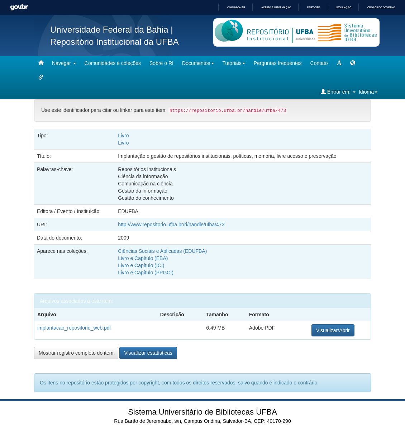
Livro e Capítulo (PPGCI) (145, 272)
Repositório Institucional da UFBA (114, 42)
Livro (123, 135)
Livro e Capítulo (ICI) (141, 265)
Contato (319, 63)
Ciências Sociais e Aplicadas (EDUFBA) (162, 251)
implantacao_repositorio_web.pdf (74, 328)
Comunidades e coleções (113, 63)
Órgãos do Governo (381, 7)
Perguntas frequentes (278, 63)
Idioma (368, 92)
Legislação (343, 7)
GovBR (19, 7)
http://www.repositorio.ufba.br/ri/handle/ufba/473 (171, 224)
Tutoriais (234, 63)
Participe (313, 7)
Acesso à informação (276, 7)
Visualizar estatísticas (148, 353)
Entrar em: (338, 92)
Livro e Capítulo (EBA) (143, 258)
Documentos (198, 63)
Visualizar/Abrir (333, 330)
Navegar (64, 63)
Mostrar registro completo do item (76, 353)
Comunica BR (236, 7)
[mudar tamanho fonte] (339, 63)
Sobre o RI (161, 63)
